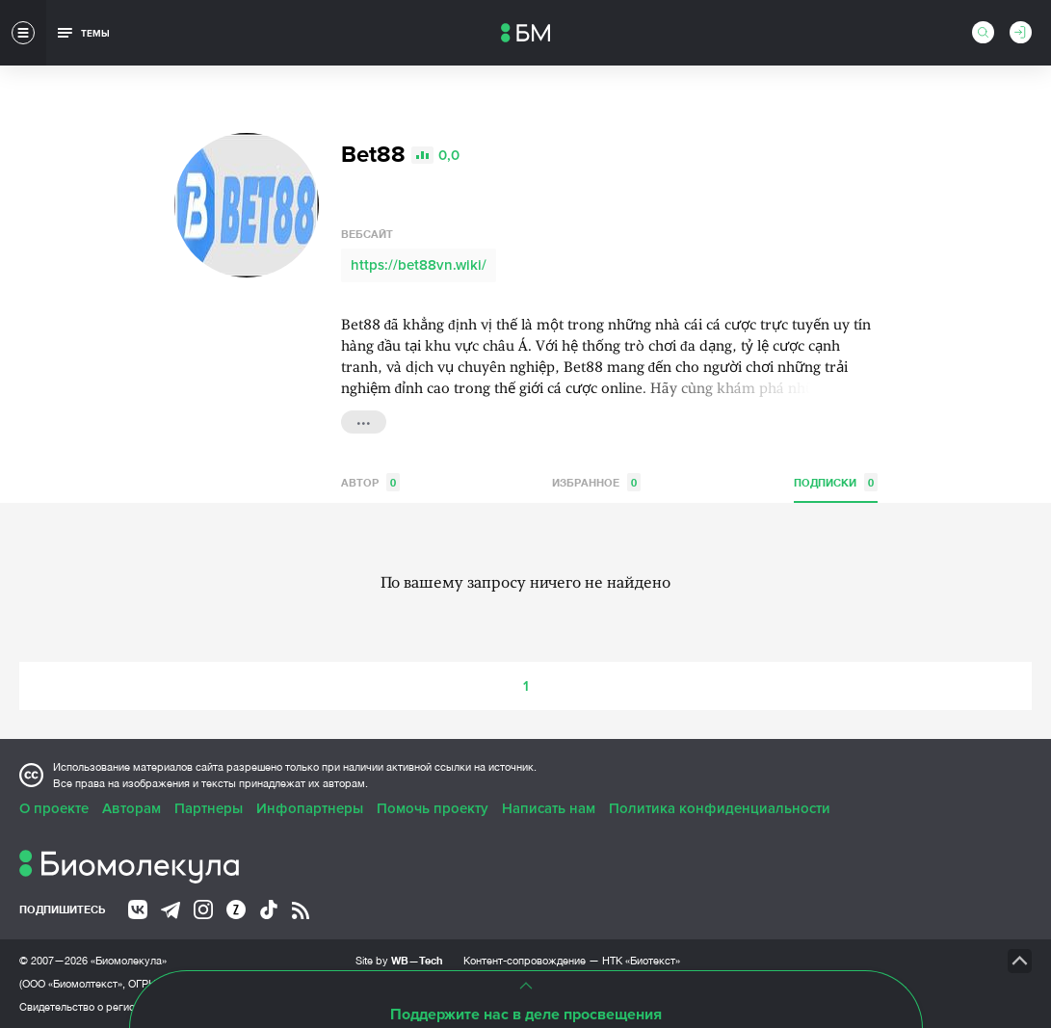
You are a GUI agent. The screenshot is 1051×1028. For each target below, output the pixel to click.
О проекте (54, 808)
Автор (370, 482)
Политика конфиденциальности (719, 808)
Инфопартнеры (309, 808)
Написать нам (548, 808)
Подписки (836, 482)
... (363, 420)
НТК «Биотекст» (641, 960)
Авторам (131, 808)
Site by (399, 960)
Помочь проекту (432, 808)
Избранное (596, 482)
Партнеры (208, 808)
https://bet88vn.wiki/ (418, 265)
